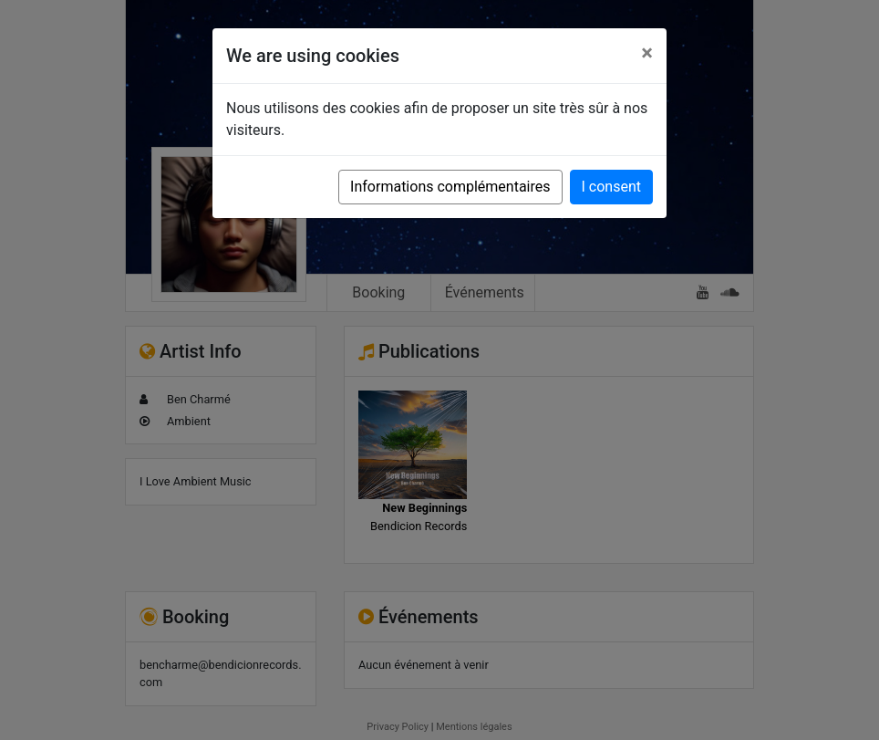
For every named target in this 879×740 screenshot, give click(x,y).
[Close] (647, 53)
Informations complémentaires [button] (450, 186)
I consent (611, 186)
